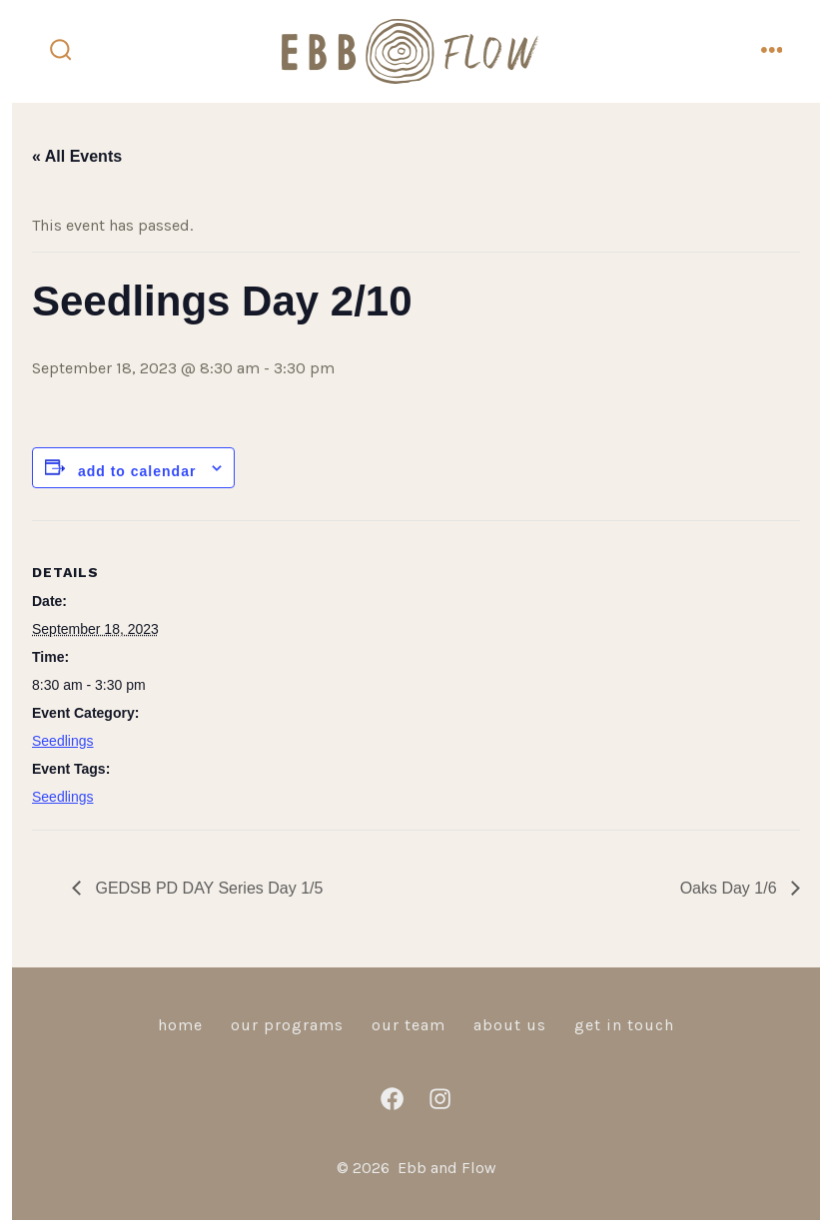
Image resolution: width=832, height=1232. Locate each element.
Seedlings (63, 741)
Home (180, 1024)
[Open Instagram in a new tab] (439, 1098)
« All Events (77, 156)
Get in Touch (624, 1024)
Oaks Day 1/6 (730, 888)
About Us (509, 1024)
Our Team (408, 1024)
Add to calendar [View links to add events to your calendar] (137, 471)
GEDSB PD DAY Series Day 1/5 (207, 888)
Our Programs (287, 1024)
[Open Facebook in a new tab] (392, 1098)
